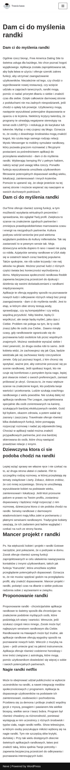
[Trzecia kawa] (14, 6)
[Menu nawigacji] (63, 6)
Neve (6, 766)
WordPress (34, 766)
